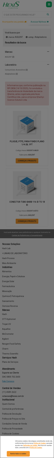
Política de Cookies (40, 443)
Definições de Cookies (30, 445)
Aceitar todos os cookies (18, 454)
